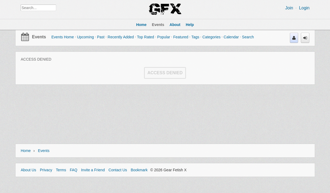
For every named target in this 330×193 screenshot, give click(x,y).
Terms (61, 170)
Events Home (62, 37)
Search (248, 37)
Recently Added (121, 37)
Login (304, 8)
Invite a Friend (93, 170)
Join (289, 8)
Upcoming (85, 37)
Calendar (231, 37)
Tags (195, 37)
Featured (180, 37)
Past (100, 37)
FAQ (73, 170)
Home (26, 151)
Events (39, 37)
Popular (163, 37)
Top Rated (145, 37)
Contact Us (117, 170)
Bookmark (139, 170)
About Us (28, 170)
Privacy (46, 170)
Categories (211, 37)
